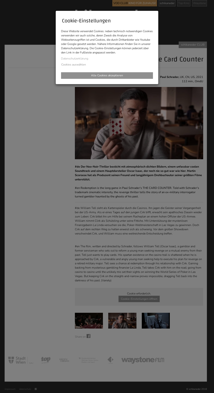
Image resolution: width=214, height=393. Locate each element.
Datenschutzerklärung (74, 59)
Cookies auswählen (73, 65)
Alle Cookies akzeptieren (107, 75)
